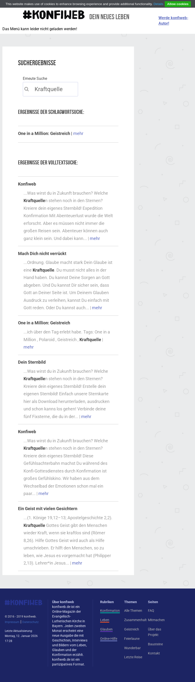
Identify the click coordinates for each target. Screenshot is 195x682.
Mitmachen (156, 620)
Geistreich (131, 629)
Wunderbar (132, 648)
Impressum (12, 622)
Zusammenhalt (135, 620)
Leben (104, 620)
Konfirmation (110, 610)
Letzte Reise (133, 657)
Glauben (106, 629)
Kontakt (154, 653)
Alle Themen (133, 610)
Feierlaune (132, 639)
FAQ (151, 610)
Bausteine (155, 644)
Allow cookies (178, 4)
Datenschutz (30, 622)
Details (158, 4)
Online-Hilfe (108, 639)
